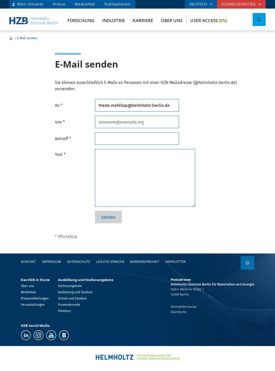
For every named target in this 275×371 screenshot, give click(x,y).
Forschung (80, 20)
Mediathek (85, 4)
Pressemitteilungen (35, 298)
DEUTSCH (198, 4)
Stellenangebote (70, 286)
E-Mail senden (27, 38)
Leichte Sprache (110, 261)
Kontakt (28, 261)
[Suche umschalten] (259, 19)
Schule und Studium (72, 298)
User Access (208, 20)
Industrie (113, 20)
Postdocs (64, 311)
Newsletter (175, 261)
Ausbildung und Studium (75, 292)
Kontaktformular (184, 307)
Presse (59, 4)
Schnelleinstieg (239, 4)
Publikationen (117, 4)
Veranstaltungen (33, 305)
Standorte (178, 312)
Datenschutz (78, 261)
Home (10, 38)
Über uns (171, 20)
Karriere (143, 20)
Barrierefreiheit (144, 261)
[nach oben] (247, 263)
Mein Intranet (30, 4)
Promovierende (69, 305)
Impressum (51, 261)
